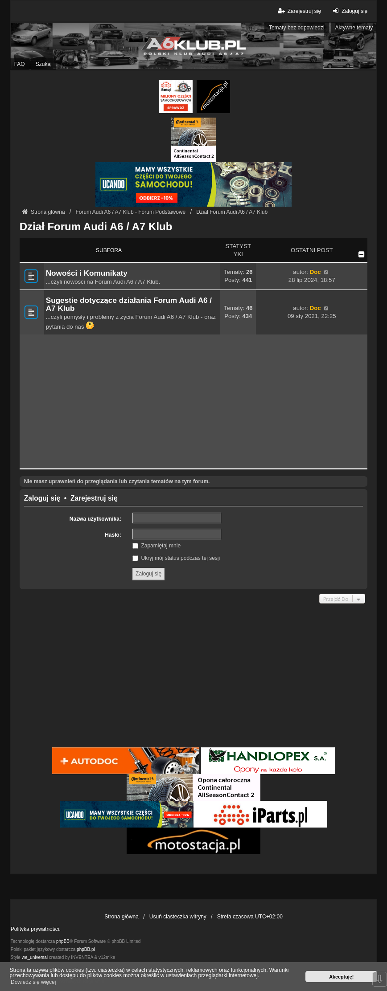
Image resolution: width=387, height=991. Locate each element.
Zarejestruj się (94, 498)
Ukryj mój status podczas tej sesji (176, 558)
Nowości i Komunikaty (87, 273)
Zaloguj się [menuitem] (348, 11)
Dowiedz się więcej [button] (33, 982)
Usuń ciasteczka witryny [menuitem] (177, 917)
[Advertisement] (194, 401)
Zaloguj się (42, 498)
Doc (315, 272)
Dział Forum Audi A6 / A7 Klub (96, 226)
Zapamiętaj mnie (156, 545)
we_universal (35, 957)
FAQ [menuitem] (19, 64)
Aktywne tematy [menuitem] (354, 27)
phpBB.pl (86, 949)
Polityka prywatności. (36, 929)
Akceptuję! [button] (341, 976)
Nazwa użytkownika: (95, 519)
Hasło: (113, 535)
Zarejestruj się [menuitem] (298, 11)
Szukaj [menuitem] (44, 64)
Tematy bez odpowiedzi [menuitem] (297, 27)
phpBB (63, 941)
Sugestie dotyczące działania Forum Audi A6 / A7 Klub (129, 304)
